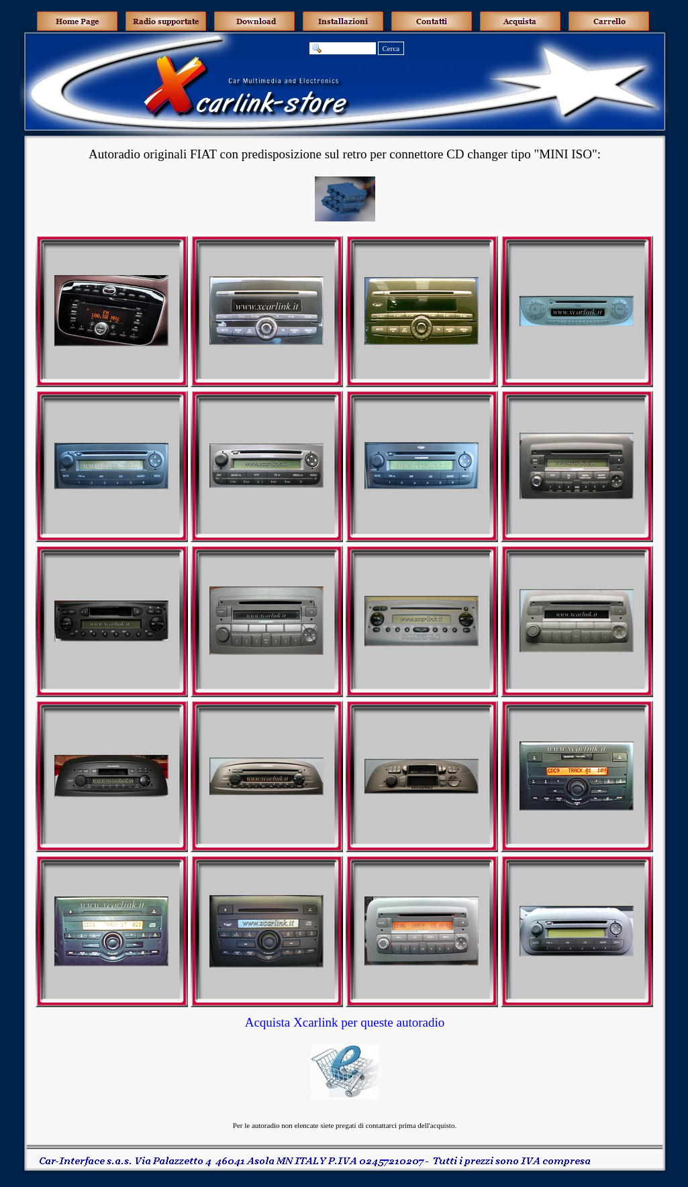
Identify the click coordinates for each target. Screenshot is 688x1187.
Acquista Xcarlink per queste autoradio (345, 1022)
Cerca (391, 48)
